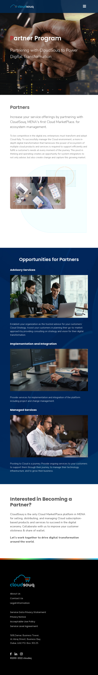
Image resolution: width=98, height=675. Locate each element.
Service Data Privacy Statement (28, 612)
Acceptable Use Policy (22, 621)
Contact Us (16, 598)
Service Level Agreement (24, 626)
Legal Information (20, 603)
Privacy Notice (18, 616)
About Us (15, 593)
